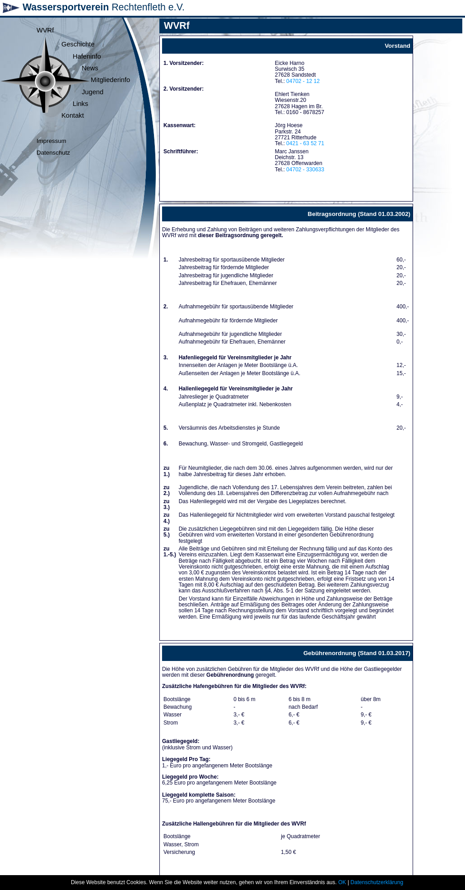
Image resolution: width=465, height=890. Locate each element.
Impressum (51, 141)
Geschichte (77, 44)
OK (342, 882)
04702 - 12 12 (303, 81)
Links (80, 103)
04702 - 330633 (305, 169)
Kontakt (72, 115)
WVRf (45, 30)
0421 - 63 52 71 (305, 143)
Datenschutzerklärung (376, 882)
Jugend (92, 92)
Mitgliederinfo (110, 79)
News (90, 68)
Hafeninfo (87, 56)
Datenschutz (53, 152)
